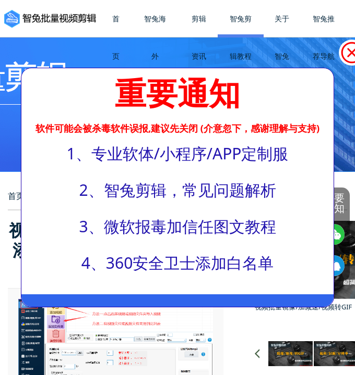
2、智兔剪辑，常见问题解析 (177, 190)
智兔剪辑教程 (241, 37)
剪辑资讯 (199, 37)
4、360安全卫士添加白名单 (177, 262)
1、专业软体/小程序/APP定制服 (178, 153)
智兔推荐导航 (324, 37)
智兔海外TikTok (155, 56)
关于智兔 (282, 37)
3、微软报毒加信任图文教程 (177, 226)
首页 (116, 37)
